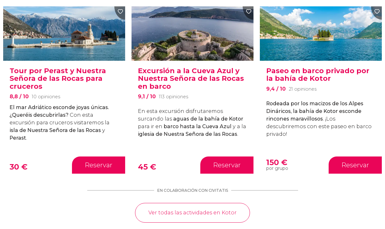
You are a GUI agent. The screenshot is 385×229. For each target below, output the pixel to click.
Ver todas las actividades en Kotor (192, 213)
